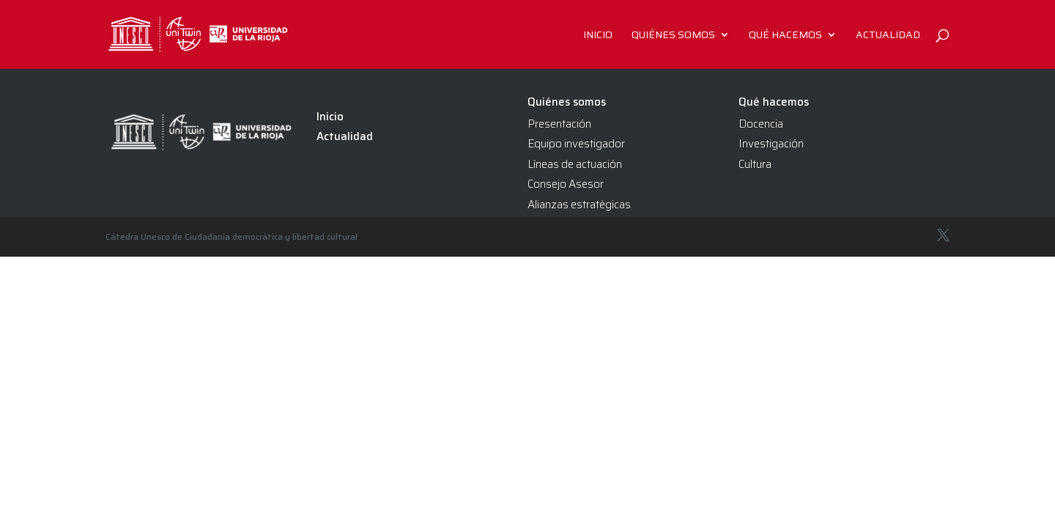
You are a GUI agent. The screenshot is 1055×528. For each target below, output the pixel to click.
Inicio (597, 36)
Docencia (760, 124)
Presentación (559, 124)
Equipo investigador (576, 144)
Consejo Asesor (566, 184)
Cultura (754, 164)
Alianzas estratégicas (579, 204)
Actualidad (888, 36)
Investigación (771, 144)
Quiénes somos (673, 36)
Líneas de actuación (575, 164)
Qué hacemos (785, 36)
